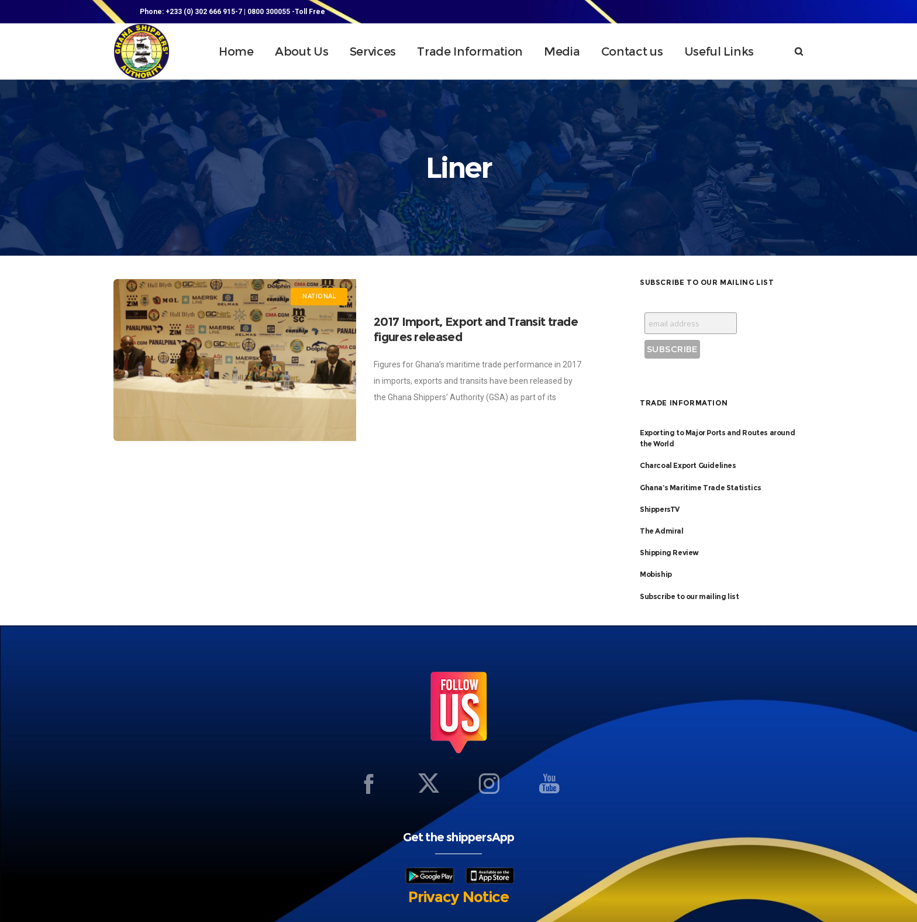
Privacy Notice (458, 897)
